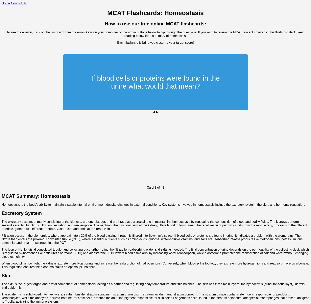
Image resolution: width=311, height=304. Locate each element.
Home (6, 3)
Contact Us (19, 3)
